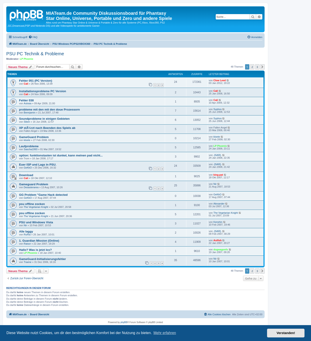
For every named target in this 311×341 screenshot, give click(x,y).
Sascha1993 (30, 149)
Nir (215, 184)
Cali (26, 83)
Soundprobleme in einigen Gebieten (44, 118)
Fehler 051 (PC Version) (35, 80)
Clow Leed (219, 80)
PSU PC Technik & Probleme (35, 53)
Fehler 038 (26, 100)
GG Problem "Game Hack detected (43, 194)
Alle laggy (26, 231)
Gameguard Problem (33, 184)
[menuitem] (32, 37)
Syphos (217, 109)
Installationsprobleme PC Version (42, 91)
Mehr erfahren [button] (164, 333)
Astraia (27, 103)
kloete (27, 140)
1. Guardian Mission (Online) (39, 240)
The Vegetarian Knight (36, 207)
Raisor (27, 243)
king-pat (218, 174)
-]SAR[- (217, 155)
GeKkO (28, 167)
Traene (27, 262)
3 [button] (257, 67)
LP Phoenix (26, 59)
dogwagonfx (220, 249)
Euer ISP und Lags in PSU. (37, 164)
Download (26, 175)
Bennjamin (29, 112)
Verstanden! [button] (286, 333)
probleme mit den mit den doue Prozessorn (49, 109)
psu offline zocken (32, 204)
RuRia (27, 234)
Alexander (219, 203)
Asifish (217, 240)
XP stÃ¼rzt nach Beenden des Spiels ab (47, 128)
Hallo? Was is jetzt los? (35, 249)
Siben (27, 121)
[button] (262, 67)
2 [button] (252, 67)
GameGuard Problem (34, 137)
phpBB (123, 322)
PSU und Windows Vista (36, 222)
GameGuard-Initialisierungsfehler (42, 259)
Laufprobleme (29, 146)
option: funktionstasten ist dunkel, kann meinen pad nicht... (61, 155)
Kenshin (217, 222)
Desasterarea (31, 187)
